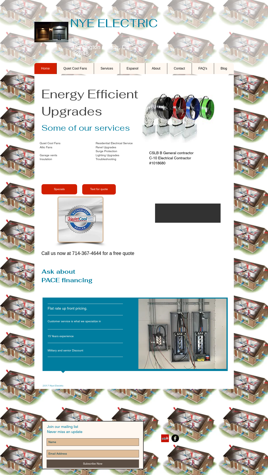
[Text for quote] (99, 189)
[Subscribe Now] (93, 463)
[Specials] (59, 189)
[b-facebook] (175, 438)
